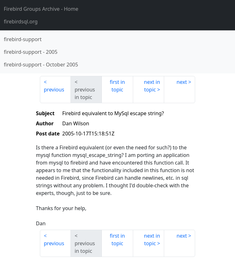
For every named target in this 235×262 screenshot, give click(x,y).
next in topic (152, 85)
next (181, 81)
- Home (41, 8)
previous (54, 89)
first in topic (117, 85)
